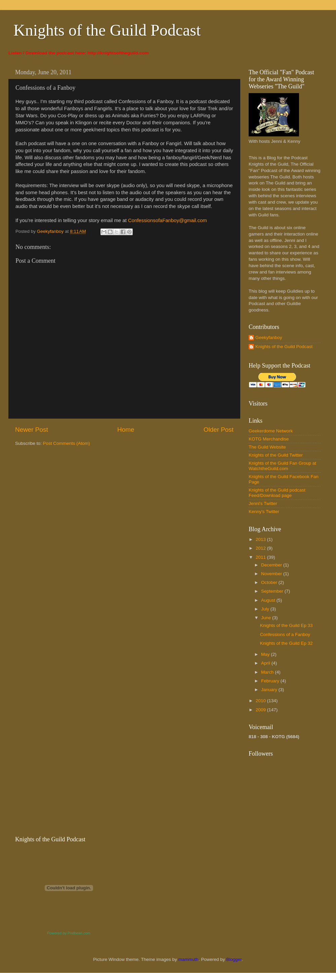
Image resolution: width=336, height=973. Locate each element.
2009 (261, 709)
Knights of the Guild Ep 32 (286, 643)
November (272, 573)
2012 (261, 548)
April (266, 663)
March (268, 672)
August (269, 600)
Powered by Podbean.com (68, 933)
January (270, 689)
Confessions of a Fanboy (285, 634)
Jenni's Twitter (263, 503)
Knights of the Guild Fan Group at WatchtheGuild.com (282, 466)
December (272, 564)
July (265, 608)
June (266, 617)
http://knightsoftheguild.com (118, 52)
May (266, 654)
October (270, 582)
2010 (261, 700)
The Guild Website (267, 447)
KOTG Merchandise (269, 438)
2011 (261, 557)
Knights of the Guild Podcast (107, 30)
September (273, 591)
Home (125, 429)
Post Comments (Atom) (66, 443)
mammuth (188, 959)
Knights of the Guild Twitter (276, 455)
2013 (261, 539)
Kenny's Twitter (264, 511)
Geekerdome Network (271, 430)
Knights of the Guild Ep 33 (286, 625)
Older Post (219, 429)
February (271, 680)
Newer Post (31, 429)
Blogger (234, 959)
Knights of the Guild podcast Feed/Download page (277, 493)
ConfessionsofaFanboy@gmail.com (167, 220)
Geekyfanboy (268, 337)
